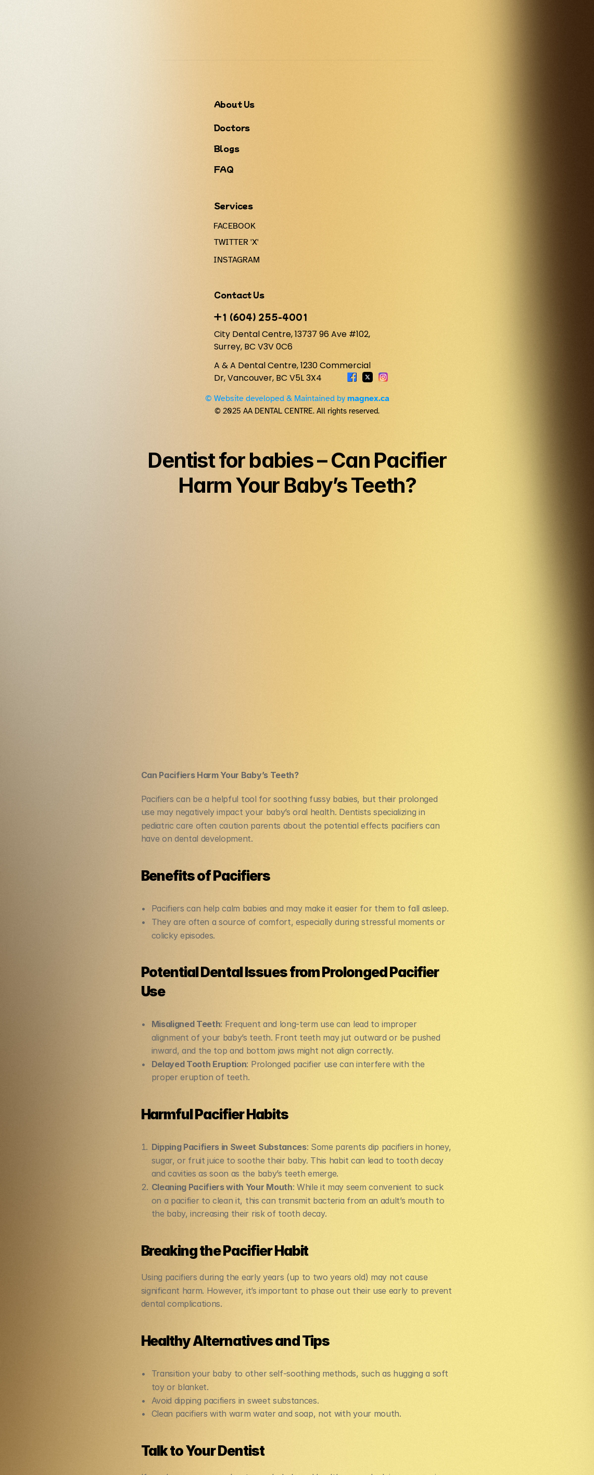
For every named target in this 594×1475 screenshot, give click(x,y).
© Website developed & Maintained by (400, 1453)
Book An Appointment (531, 16)
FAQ (475, 16)
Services (375, 16)
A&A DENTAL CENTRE (93, 16)
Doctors (341, 16)
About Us (307, 16)
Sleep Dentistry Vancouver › (402, 1202)
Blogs (450, 16)
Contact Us (415, 16)
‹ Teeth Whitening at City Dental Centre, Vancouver (237, 1202)
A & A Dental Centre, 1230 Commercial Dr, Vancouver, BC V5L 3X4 (185, 1405)
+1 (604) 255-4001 (153, 1350)
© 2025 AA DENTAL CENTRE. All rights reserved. (211, 1453)
